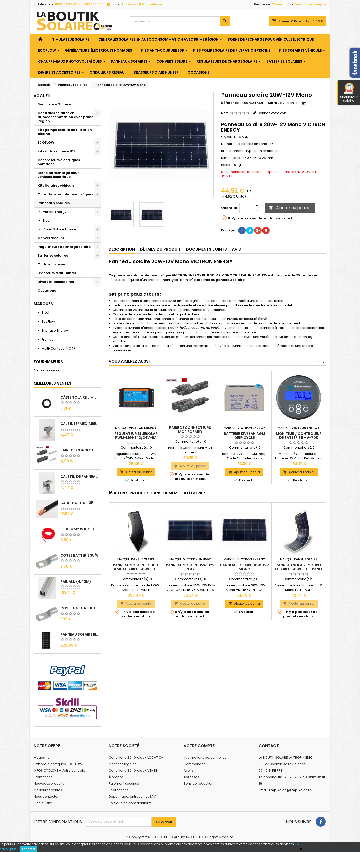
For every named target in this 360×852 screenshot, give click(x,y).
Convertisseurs (172, 61)
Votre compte (199, 746)
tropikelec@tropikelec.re (142, 4)
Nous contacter (46, 796)
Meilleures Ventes (53, 383)
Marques (43, 304)
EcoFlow (48, 321)
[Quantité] (247, 208)
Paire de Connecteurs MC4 (79, 450)
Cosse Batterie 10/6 (79, 608)
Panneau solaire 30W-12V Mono (244, 567)
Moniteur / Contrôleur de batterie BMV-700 (299, 435)
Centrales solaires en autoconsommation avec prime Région (158, 39)
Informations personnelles (205, 757)
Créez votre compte (310, 4)
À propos (116, 777)
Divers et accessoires (59, 72)
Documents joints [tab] (206, 249)
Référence (230, 103)
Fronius (47, 339)
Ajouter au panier (289, 208)
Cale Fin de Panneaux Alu (79, 477)
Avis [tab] (236, 249)
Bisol (46, 220)
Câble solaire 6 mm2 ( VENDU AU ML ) (79, 397)
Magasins (42, 757)
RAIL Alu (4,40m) (75, 582)
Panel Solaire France (59, 229)
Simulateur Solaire (71, 39)
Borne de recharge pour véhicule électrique (271, 39)
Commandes (195, 764)
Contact (269, 746)
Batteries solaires (284, 61)
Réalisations (118, 790)
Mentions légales (122, 764)
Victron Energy (54, 211)
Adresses (191, 777)
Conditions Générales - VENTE (133, 770)
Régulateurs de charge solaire (227, 61)
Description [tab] (122, 249)
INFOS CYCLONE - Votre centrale (59, 770)
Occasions (199, 72)
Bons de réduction (199, 783)
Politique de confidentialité (130, 803)
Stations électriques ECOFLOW (58, 764)
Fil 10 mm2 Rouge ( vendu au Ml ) (79, 529)
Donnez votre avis (272, 113)
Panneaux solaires (129, 61)
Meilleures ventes (48, 790)
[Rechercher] (180, 21)
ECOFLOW (47, 50)
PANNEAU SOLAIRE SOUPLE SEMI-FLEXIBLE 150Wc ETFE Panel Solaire (136, 569)
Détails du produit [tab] (160, 249)
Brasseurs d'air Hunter (156, 72)
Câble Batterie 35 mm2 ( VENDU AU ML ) (79, 503)
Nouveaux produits (49, 783)
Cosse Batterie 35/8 (79, 555)
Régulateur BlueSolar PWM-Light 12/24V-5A (136, 435)
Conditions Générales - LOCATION (136, 757)
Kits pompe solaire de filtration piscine (231, 50)
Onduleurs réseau (107, 72)
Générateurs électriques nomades (98, 50)
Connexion (280, 4)
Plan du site (43, 803)
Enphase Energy (54, 330)
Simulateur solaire (349, 93)
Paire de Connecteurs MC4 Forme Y (190, 429)
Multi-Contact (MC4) (58, 348)
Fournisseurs (48, 362)
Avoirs (189, 770)
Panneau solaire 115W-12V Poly (190, 567)
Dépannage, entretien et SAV (132, 796)
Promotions (43, 777)
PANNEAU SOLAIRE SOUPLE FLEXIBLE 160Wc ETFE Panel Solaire (299, 569)
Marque (275, 103)
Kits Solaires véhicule (300, 50)
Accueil (42, 96)
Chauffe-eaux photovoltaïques (70, 61)
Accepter (28, 849)
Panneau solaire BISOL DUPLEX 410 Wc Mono (79, 634)
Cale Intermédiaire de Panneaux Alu (79, 424)
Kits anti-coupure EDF (162, 50)
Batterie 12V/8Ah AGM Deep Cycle (244, 435)
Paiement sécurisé (124, 783)
